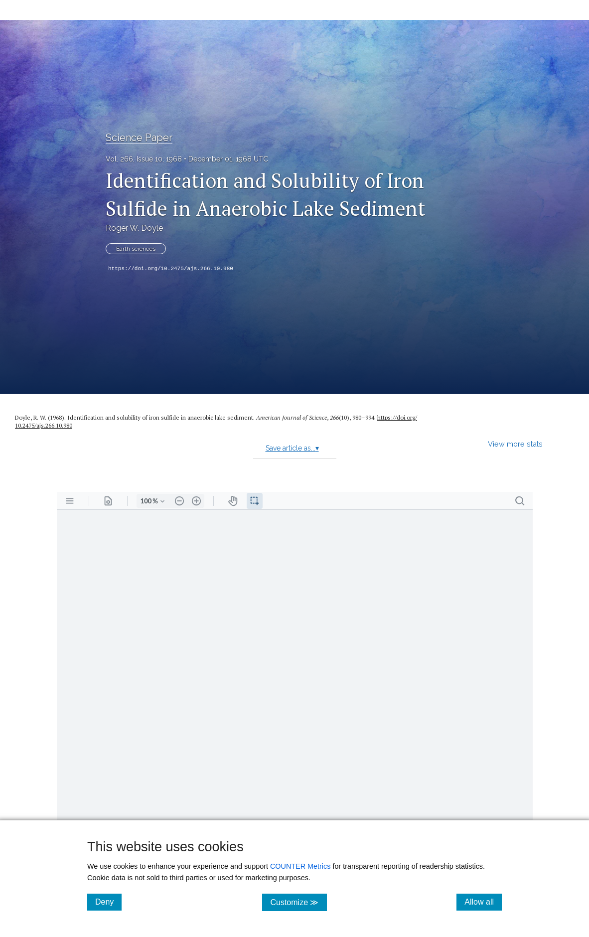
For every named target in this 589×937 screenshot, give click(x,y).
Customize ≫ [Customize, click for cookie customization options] (298, 902)
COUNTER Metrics (300, 866)
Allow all (483, 901)
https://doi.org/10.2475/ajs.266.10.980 (170, 269)
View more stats (515, 444)
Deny (108, 901)
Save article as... (292, 448)
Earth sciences (135, 248)
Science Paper (139, 138)
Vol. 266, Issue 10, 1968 (144, 159)
